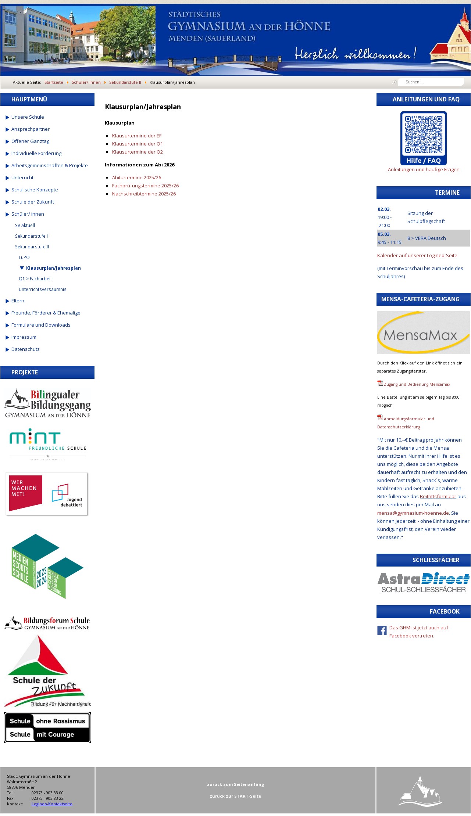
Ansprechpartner (30, 129)
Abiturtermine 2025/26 (136, 177)
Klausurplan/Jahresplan (53, 268)
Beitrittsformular (438, 496)
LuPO (24, 257)
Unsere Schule (27, 117)
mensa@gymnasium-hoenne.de (413, 513)
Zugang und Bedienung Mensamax (417, 384)
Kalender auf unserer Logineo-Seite (417, 255)
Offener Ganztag (30, 141)
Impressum (23, 337)
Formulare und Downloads (41, 324)
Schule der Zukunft (32, 201)
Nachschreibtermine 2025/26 (144, 193)
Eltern (17, 300)
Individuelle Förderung (36, 153)
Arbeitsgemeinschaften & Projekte (49, 165)
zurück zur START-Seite (235, 796)
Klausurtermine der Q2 (137, 151)
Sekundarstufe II (32, 246)
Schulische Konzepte (34, 189)
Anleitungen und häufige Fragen (424, 169)
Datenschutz (25, 349)
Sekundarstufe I (31, 236)
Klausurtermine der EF (136, 135)
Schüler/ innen (27, 214)
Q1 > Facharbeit (35, 278)
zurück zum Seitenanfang (235, 784)
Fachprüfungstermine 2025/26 (145, 185)
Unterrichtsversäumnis (43, 289)
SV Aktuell (25, 225)
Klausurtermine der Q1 (137, 143)
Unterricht (22, 177)
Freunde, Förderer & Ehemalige (46, 312)
